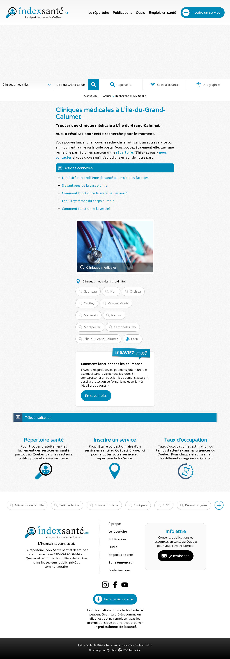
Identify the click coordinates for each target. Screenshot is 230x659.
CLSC (166, 505)
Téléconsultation (38, 417)
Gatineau (90, 291)
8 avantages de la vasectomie (84, 185)
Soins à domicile (106, 505)
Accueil (107, 96)
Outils (140, 13)
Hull (113, 291)
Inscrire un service (205, 13)
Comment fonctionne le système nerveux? (94, 193)
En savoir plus (96, 395)
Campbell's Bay (125, 327)
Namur (116, 315)
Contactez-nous (119, 570)
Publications (122, 13)
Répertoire (120, 84)
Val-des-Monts (118, 303)
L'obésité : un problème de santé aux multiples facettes (105, 177)
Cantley (89, 303)
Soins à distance (164, 84)
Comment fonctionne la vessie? (86, 208)
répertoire (124, 152)
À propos (115, 524)
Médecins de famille (29, 505)
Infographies (208, 84)
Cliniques (140, 505)
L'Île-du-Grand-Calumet (101, 339)
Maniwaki (91, 315)
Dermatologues (196, 505)
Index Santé (85, 645)
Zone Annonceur (121, 562)
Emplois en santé (162, 13)
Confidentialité (143, 645)
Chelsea (135, 291)
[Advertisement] (115, 52)
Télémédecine (69, 505)
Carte (135, 339)
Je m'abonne (179, 555)
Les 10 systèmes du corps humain (88, 201)
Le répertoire (98, 13)
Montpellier (92, 327)
